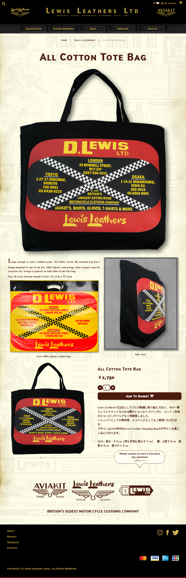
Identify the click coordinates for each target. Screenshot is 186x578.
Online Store (33, 29)
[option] (48, 409)
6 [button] (55, 459)
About (11, 531)
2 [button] (44, 459)
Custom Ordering (63, 29)
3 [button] (47, 459)
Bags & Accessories (85, 40)
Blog (93, 29)
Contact (12, 548)
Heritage (122, 29)
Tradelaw (13, 543)
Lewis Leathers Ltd (93, 10)
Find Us (152, 29)
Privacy (12, 537)
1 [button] (41, 459)
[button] (4, 4)
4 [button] (50, 459)
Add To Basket (139, 397)
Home (64, 40)
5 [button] (52, 459)
